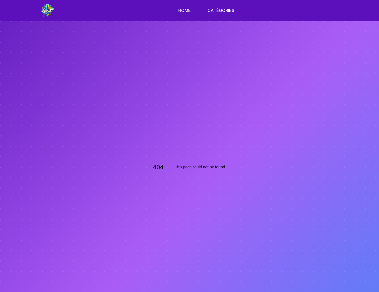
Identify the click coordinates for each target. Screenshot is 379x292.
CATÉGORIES (220, 10)
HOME (184, 10)
